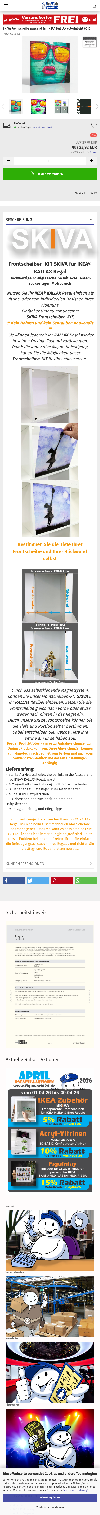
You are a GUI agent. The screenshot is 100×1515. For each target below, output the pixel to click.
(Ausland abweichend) (42, 127)
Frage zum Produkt (86, 192)
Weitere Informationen (50, 1507)
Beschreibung (19, 219)
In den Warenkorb (46, 174)
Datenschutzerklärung (75, 1490)
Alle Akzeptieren (50, 1497)
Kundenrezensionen (25, 863)
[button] (14, 880)
